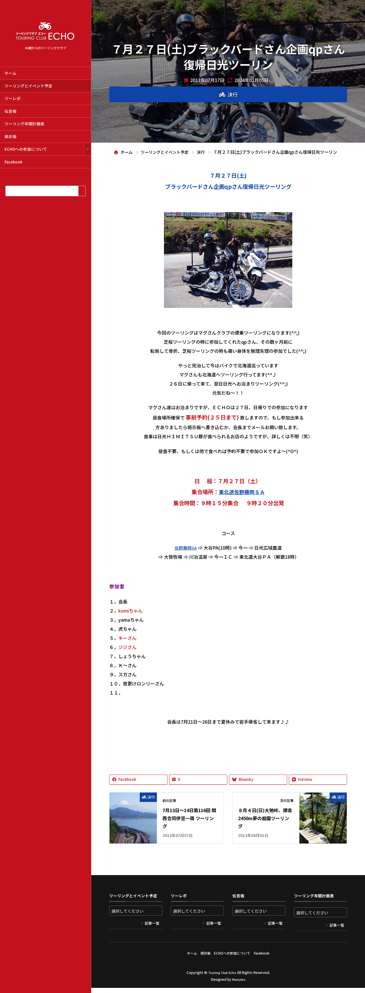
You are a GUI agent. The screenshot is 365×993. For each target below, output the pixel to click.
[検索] (81, 191)
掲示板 (11, 136)
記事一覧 (152, 931)
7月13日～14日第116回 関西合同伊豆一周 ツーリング (189, 826)
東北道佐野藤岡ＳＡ (241, 500)
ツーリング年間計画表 (24, 123)
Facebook (14, 162)
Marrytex (238, 984)
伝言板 (11, 111)
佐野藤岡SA (186, 555)
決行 (232, 94)
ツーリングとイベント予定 (28, 86)
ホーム (11, 73)
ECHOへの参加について (26, 149)
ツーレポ (13, 98)
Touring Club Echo (222, 977)
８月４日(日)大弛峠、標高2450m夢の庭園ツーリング (265, 826)
